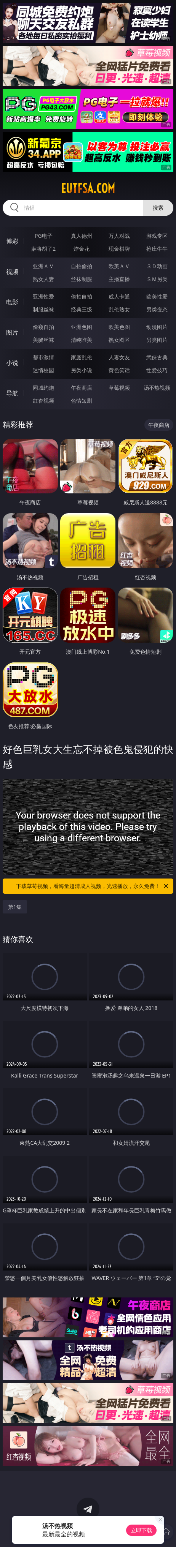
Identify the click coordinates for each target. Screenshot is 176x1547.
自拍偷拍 (81, 266)
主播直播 (119, 279)
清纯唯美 (81, 339)
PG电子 (44, 235)
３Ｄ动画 (157, 266)
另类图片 (157, 339)
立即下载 (141, 1530)
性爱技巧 (157, 370)
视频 (12, 271)
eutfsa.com (88, 188)
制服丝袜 (43, 309)
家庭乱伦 (81, 357)
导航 (12, 393)
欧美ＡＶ (119, 266)
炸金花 (82, 248)
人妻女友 (119, 357)
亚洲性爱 (43, 296)
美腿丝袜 (43, 339)
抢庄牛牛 (157, 248)
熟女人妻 (43, 279)
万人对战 (119, 235)
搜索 (158, 207)
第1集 (15, 906)
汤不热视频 (157, 387)
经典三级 (81, 309)
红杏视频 (43, 400)
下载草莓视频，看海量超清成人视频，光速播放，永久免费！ (93, 886)
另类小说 (81, 370)
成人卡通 (119, 296)
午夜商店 (81, 387)
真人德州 (81, 235)
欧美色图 (119, 326)
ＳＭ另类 (157, 279)
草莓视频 (119, 387)
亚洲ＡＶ (43, 266)
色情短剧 (81, 400)
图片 (12, 332)
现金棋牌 (119, 248)
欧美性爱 (157, 296)
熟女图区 (119, 339)
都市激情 (43, 357)
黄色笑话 (119, 370)
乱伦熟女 (119, 309)
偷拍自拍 (81, 296)
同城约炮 (43, 387)
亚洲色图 (81, 326)
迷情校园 (43, 370)
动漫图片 (157, 326)
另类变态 (157, 309)
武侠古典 (157, 357)
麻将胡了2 (43, 248)
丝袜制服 (81, 279)
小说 (12, 363)
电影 (12, 302)
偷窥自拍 (43, 326)
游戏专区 (157, 235)
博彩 (12, 241)
